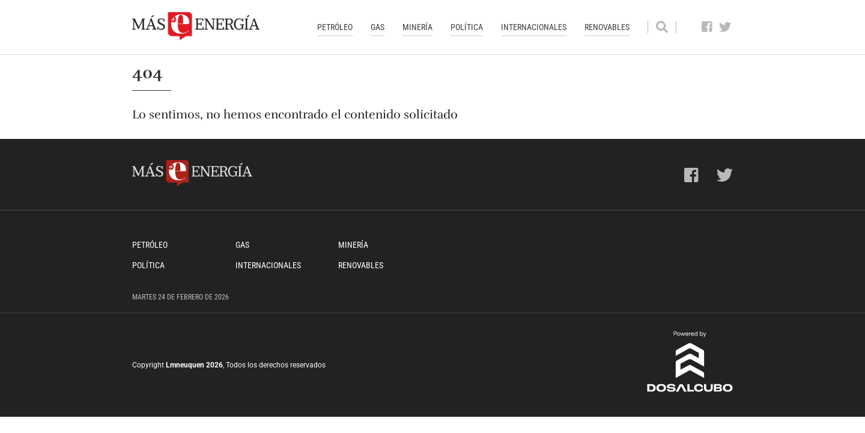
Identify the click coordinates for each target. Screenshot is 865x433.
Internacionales (533, 27)
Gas (377, 27)
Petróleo (335, 27)
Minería (417, 27)
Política (467, 27)
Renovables (607, 27)
